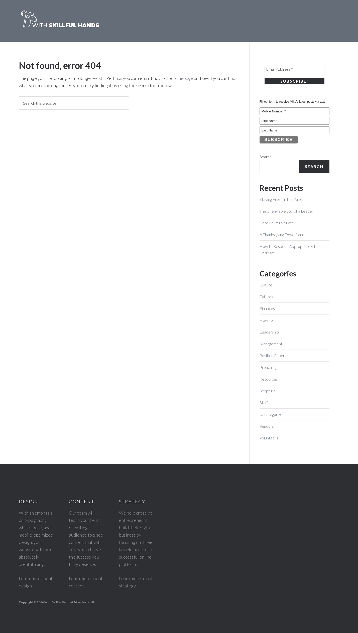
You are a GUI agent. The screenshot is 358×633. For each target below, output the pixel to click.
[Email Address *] (294, 69)
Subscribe (279, 139)
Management (271, 343)
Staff (264, 402)
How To (266, 320)
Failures (266, 296)
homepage (183, 78)
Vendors (267, 426)
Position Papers (273, 355)
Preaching (268, 367)
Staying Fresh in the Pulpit (281, 199)
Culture (266, 284)
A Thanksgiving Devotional (282, 234)
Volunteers (269, 437)
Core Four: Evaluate (277, 222)
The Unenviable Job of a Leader (286, 211)
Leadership (269, 332)
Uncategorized (272, 414)
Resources (269, 379)
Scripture (268, 390)
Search (266, 156)
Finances (267, 308)
